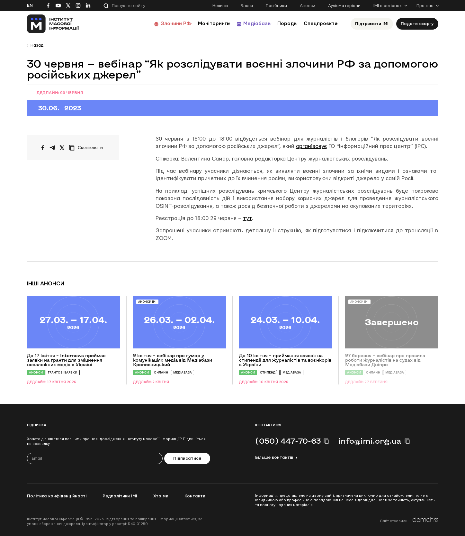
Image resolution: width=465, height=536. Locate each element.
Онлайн (161, 372)
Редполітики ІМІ (120, 496)
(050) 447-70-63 (288, 441)
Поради (278, 23)
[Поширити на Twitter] (62, 148)
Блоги (247, 6)
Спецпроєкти (317, 23)
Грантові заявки (62, 372)
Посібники (276, 6)
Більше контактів (274, 457)
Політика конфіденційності (56, 496)
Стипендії (268, 372)
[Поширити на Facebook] (43, 148)
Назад (37, 45)
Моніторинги (194, 23)
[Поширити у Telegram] (52, 148)
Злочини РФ (151, 23)
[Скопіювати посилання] (87, 148)
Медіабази (242, 23)
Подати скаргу (417, 24)
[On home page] (53, 23)
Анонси (307, 6)
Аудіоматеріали (344, 6)
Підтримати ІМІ (372, 24)
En (30, 5)
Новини (220, 6)
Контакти (194, 496)
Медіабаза (182, 372)
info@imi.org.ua (369, 441)
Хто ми (160, 496)
